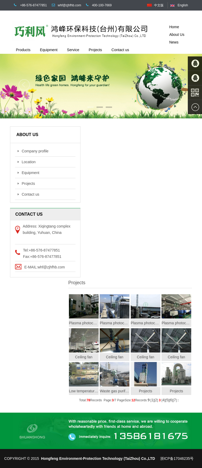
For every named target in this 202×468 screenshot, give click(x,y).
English (183, 5)
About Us (176, 34)
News (173, 42)
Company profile (33, 151)
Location (27, 162)
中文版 (159, 5)
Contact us (28, 194)
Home (174, 27)
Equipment (28, 172)
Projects (26, 183)
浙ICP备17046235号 (177, 458)
